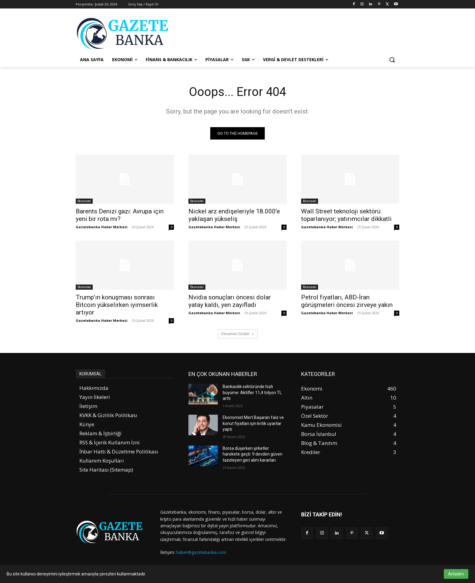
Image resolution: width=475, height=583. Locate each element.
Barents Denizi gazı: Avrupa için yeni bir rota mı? (120, 215)
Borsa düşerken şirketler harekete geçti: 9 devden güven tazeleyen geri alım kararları (252, 454)
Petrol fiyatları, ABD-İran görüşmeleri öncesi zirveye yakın (347, 301)
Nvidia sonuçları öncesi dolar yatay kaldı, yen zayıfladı (229, 301)
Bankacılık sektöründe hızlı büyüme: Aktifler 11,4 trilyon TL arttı (252, 392)
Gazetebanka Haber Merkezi (102, 227)
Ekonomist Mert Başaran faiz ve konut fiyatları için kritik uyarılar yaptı (253, 423)
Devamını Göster (237, 333)
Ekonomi (84, 201)
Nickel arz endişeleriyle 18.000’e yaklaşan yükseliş (234, 215)
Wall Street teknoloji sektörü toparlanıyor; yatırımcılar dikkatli (346, 215)
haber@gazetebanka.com (201, 552)
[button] (392, 59)
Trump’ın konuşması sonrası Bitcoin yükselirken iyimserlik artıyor (117, 305)
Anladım (456, 573)
